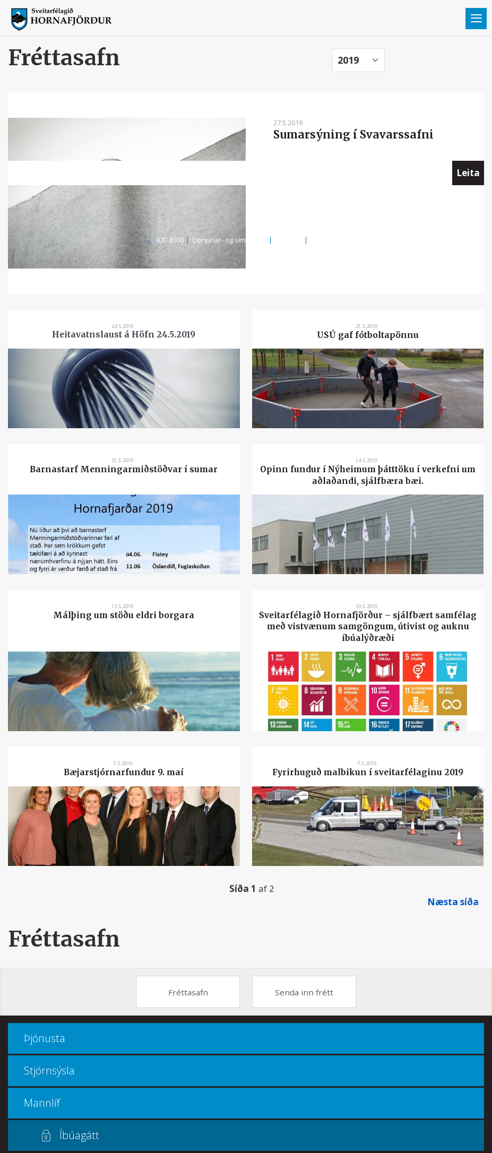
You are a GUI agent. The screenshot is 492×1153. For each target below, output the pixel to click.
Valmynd (476, 18)
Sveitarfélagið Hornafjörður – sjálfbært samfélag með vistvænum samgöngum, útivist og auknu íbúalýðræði (368, 626)
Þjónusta (44, 1038)
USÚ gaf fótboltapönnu (368, 335)
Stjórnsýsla (49, 1070)
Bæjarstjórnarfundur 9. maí (124, 772)
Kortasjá (288, 240)
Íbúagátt (79, 1135)
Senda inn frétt (304, 992)
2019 (348, 60)
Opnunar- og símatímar (229, 240)
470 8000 (170, 240)
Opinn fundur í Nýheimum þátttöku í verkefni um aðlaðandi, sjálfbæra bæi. (368, 475)
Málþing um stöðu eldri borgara (123, 615)
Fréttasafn (64, 938)
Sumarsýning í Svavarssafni (353, 135)
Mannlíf (42, 1103)
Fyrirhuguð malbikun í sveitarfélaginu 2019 (367, 772)
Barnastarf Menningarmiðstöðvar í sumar (124, 469)
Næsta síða (453, 902)
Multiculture (329, 240)
